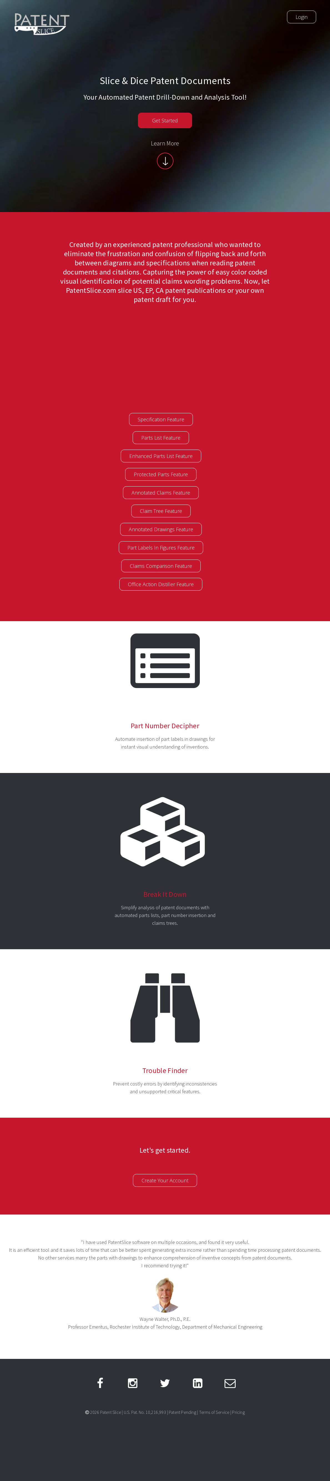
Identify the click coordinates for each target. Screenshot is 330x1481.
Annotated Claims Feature (161, 492)
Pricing (238, 1412)
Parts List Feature (160, 437)
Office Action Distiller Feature (161, 584)
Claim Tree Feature (161, 511)
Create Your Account (165, 1180)
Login (302, 17)
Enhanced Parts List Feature (161, 456)
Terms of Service (214, 1412)
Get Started (165, 120)
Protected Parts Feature (161, 474)
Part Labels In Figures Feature (161, 547)
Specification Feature (161, 419)
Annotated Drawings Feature (161, 529)
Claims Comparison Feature (161, 566)
